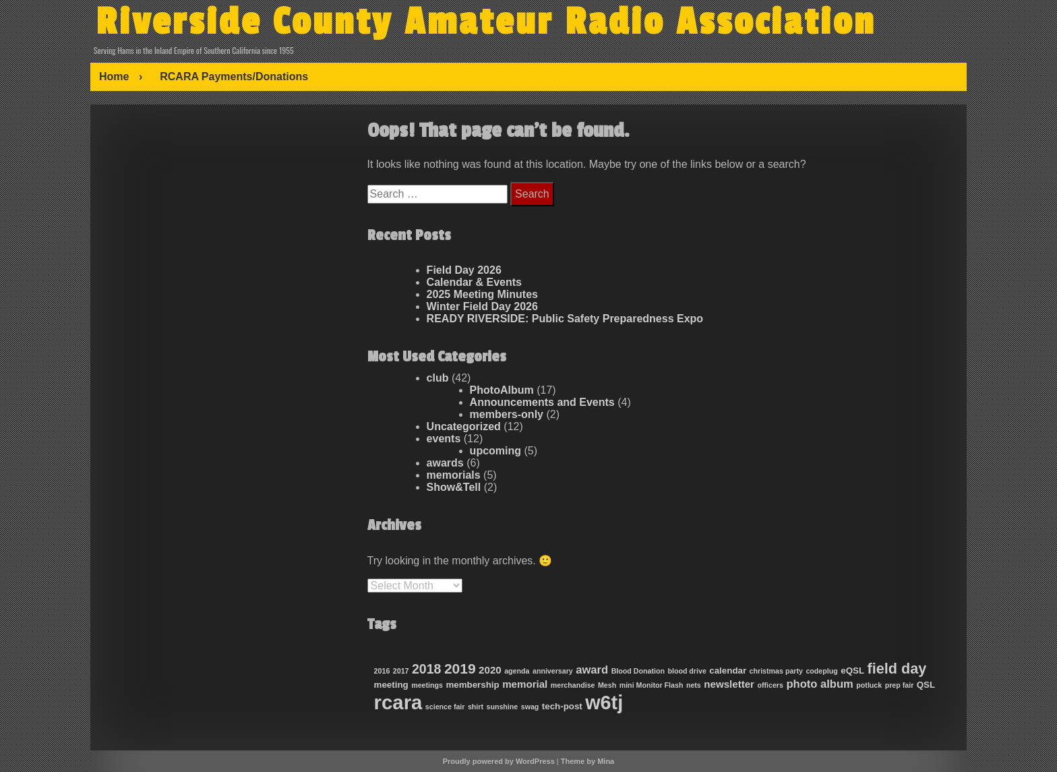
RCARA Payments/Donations (234, 76)
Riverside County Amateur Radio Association (486, 22)
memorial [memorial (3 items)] (524, 684)
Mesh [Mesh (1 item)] (607, 685)
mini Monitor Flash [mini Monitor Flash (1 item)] (652, 685)
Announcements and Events (542, 402)
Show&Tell (454, 487)
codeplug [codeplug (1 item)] (821, 671)
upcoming (495, 450)
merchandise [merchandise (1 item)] (573, 685)
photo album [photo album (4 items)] (819, 684)
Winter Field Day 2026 (482, 306)
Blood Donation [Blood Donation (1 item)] (638, 671)
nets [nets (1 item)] (693, 685)
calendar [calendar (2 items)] (727, 670)
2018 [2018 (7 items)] (426, 668)
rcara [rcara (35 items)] (398, 702)
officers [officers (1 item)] (770, 685)
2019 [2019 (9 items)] (460, 668)
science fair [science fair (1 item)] (445, 707)
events (444, 438)
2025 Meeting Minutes (482, 294)
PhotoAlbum (502, 390)
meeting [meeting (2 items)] (391, 685)
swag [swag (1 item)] (530, 707)
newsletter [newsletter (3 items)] (729, 684)
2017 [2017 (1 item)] (401, 671)
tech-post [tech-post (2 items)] (562, 706)
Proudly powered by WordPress (499, 761)
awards (445, 463)
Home (114, 76)
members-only (506, 414)
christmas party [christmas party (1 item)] (776, 671)
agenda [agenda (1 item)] (516, 671)
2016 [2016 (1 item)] (382, 671)
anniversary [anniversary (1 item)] (553, 671)
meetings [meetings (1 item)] (427, 685)
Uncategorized (464, 426)
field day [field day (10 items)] (897, 668)
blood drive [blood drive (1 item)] (686, 671)
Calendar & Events (474, 282)
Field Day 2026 (464, 270)
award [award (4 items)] (592, 669)
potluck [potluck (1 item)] (869, 685)
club (438, 378)
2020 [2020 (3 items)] (490, 670)
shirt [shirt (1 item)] (475, 707)
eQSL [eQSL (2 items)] (852, 670)
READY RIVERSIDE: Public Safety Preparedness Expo (565, 318)
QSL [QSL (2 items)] (926, 685)
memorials (454, 475)
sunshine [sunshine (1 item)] (502, 707)
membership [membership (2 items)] (472, 685)
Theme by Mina (587, 761)
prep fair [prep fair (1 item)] (899, 685)
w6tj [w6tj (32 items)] (604, 702)
